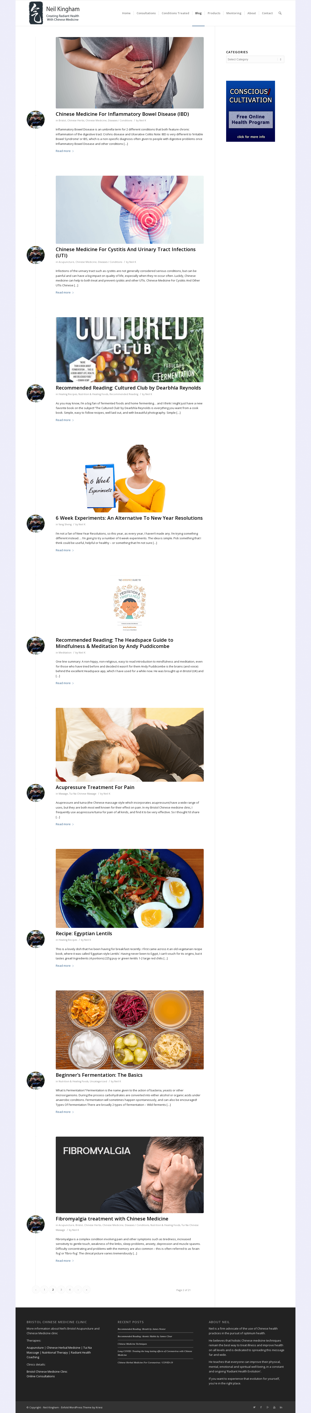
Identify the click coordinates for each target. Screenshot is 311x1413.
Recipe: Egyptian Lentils (84, 933)
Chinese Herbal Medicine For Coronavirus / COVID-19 (145, 1362)
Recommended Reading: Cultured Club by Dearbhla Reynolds (128, 387)
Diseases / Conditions (120, 120)
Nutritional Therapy (55, 1352)
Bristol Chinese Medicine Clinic (47, 1372)
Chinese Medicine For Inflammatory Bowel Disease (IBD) (122, 113)
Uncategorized (98, 1081)
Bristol (62, 120)
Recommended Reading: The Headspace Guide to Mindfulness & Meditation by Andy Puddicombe (114, 642)
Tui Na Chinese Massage (82, 793)
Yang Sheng (65, 524)
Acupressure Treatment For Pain (95, 787)
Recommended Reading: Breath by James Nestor (142, 1329)
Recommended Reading (124, 394)
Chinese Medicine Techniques (132, 1343)
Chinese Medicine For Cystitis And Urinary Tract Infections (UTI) (126, 252)
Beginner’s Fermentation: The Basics (99, 1074)
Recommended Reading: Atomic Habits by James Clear (145, 1336)
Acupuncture (66, 262)
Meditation (65, 652)
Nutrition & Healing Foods (93, 394)
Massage (63, 793)
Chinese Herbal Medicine (63, 1348)
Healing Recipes (68, 394)
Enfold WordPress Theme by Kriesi (81, 1407)
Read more (65, 151)
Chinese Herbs (75, 120)
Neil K (142, 120)
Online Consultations (41, 1376)
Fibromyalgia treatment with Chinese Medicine (112, 1218)
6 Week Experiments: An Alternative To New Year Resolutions (129, 517)
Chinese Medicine (96, 120)
